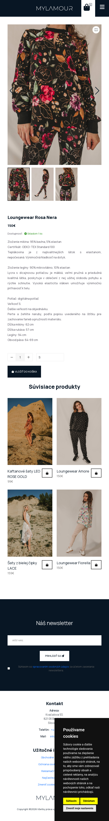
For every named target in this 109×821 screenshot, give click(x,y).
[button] (11, 91)
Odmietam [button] (89, 800)
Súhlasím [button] (71, 800)
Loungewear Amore (73, 471)
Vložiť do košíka (24, 371)
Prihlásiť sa (54, 656)
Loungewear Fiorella (73, 562)
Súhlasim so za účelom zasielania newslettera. (56, 668)
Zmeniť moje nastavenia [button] (79, 808)
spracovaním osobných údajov (51, 666)
